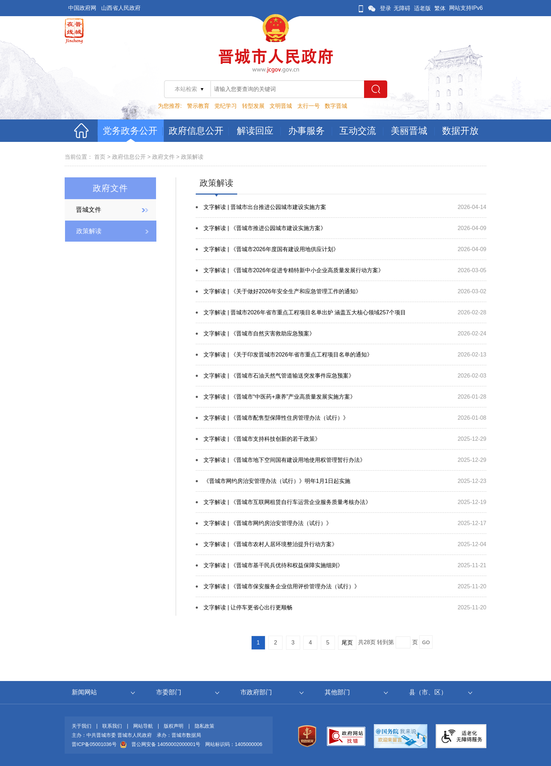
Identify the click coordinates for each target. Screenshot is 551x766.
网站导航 (143, 726)
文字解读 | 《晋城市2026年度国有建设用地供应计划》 (271, 249)
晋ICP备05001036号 (94, 744)
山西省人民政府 (121, 8)
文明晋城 (281, 106)
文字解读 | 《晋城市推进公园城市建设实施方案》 (264, 228)
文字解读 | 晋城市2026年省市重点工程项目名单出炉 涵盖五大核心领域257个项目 (304, 312)
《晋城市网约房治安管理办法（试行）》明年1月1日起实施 (276, 481)
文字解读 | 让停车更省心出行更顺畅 (247, 607)
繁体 (440, 8)
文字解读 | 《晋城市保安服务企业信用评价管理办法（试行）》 (281, 586)
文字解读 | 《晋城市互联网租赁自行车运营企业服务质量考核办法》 (287, 502)
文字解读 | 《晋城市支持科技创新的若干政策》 (261, 439)
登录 (385, 8)
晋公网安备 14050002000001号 (166, 744)
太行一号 (308, 106)
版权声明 (173, 726)
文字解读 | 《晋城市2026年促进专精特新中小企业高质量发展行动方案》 (293, 270)
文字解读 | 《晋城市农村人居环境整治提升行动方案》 (270, 544)
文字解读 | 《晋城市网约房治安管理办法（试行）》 (267, 523)
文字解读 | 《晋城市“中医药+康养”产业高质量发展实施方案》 (279, 397)
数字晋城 (336, 106)
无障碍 (402, 8)
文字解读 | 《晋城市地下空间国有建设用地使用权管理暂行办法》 (284, 460)
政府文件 (163, 157)
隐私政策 (204, 726)
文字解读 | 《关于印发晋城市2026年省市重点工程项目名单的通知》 (287, 355)
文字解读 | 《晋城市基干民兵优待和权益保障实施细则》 (273, 565)
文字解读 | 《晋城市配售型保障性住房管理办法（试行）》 (276, 418)
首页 (99, 157)
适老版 (422, 8)
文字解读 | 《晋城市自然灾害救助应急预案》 (259, 333)
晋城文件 (88, 209)
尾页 (347, 643)
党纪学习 (225, 106)
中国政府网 (82, 8)
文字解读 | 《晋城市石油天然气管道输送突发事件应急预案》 (278, 376)
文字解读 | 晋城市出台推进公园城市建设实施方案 (264, 207)
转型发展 (253, 106)
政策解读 (192, 157)
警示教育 (198, 106)
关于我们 (81, 726)
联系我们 (112, 726)
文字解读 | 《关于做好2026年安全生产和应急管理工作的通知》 (282, 291)
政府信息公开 (129, 157)
